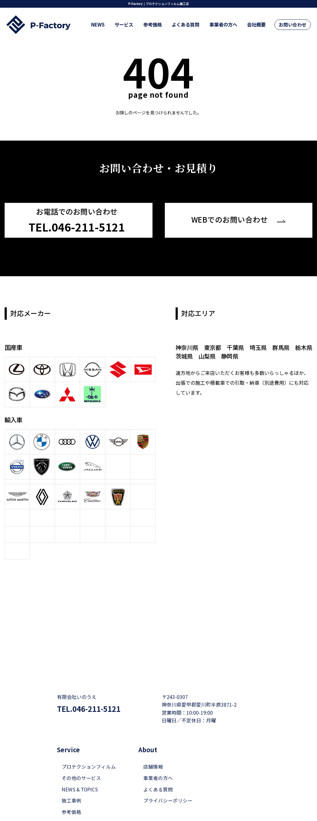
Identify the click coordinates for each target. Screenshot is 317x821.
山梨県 (219, 355)
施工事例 (71, 800)
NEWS (111, 25)
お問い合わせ (293, 25)
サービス (135, 25)
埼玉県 (260, 346)
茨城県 (196, 355)
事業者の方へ (228, 25)
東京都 (213, 346)
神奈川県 (187, 346)
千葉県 (237, 346)
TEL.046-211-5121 (91, 708)
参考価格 (161, 25)
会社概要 (258, 25)
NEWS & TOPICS (80, 789)
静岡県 (243, 355)
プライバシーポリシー (168, 800)
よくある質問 (192, 25)
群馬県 (284, 346)
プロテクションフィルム (89, 766)
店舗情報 (153, 766)
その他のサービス (81, 777)
